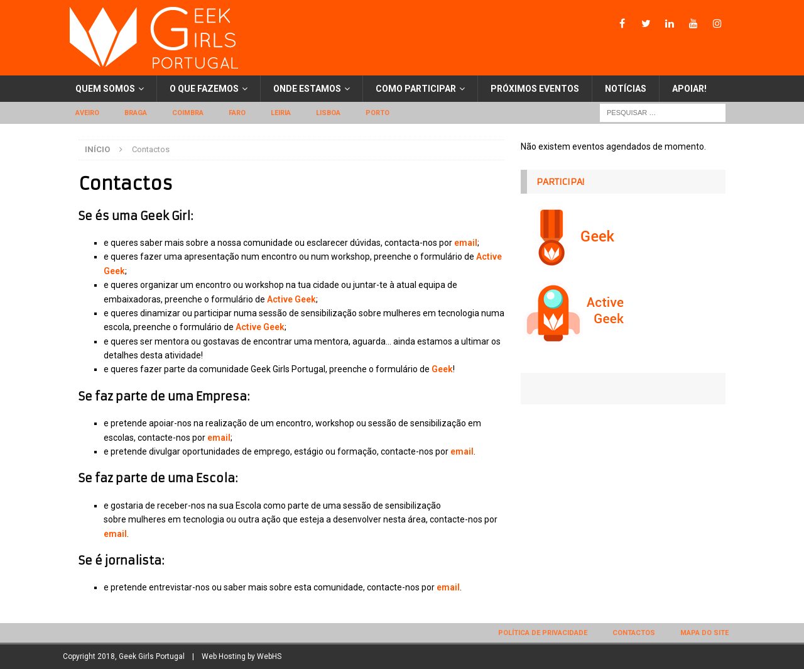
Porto (377, 113)
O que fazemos (204, 89)
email (465, 243)
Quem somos (105, 89)
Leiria (281, 113)
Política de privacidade (542, 633)
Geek (442, 369)
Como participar (416, 89)
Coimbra (188, 113)
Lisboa (328, 113)
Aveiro (87, 113)
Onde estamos (307, 89)
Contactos (633, 633)
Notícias (625, 89)
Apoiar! (689, 89)
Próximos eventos (535, 89)
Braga (135, 113)
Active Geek (290, 299)
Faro (237, 113)
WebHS (269, 656)
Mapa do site (704, 633)
